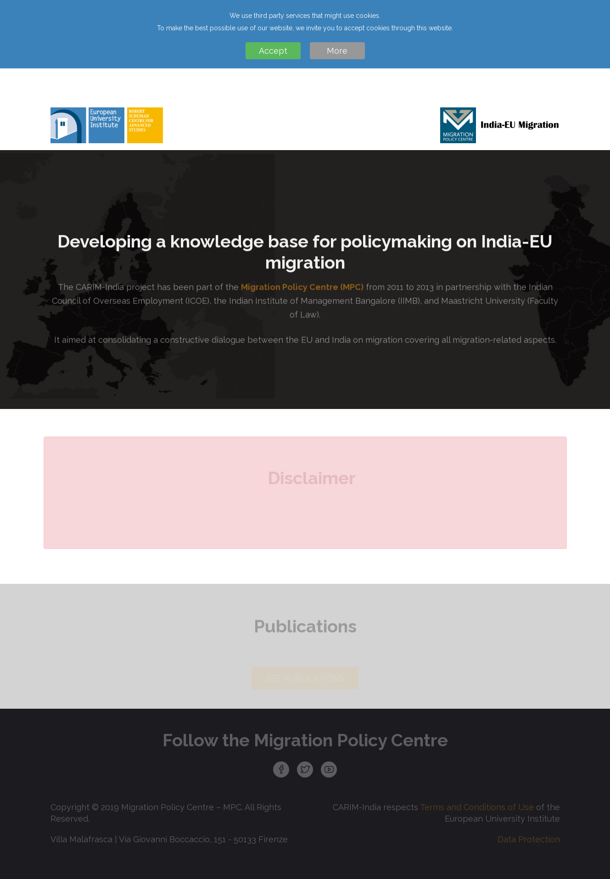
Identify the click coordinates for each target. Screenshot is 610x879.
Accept (273, 51)
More (337, 51)
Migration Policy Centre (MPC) (302, 291)
